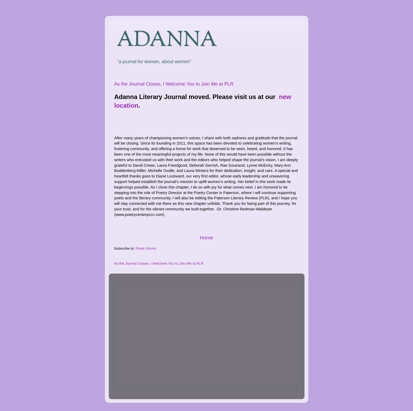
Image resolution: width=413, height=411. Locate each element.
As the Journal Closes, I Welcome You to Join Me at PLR (174, 84)
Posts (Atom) (146, 248)
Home (206, 237)
